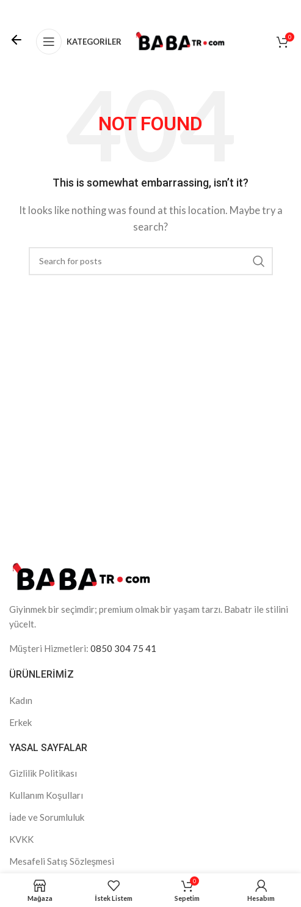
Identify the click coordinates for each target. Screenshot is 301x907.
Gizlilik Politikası (43, 773)
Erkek (20, 722)
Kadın (20, 700)
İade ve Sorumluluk (46, 817)
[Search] (151, 261)
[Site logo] (180, 40)
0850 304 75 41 (123, 648)
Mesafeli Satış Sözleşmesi (61, 861)
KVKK (21, 839)
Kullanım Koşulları (46, 795)
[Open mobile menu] (79, 41)
